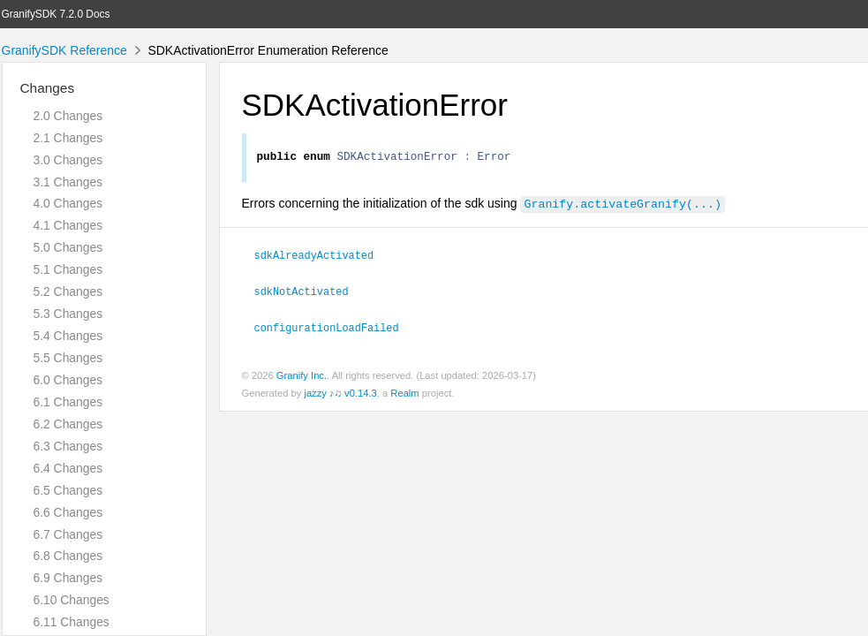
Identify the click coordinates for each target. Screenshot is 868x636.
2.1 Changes (68, 138)
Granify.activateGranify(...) (622, 206)
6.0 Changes (68, 380)
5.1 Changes (68, 269)
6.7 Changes (68, 534)
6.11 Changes (71, 622)
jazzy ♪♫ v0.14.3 (340, 393)
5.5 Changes (68, 358)
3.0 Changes (68, 160)
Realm (404, 393)
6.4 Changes (68, 468)
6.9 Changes (68, 578)
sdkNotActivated (309, 292)
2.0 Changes (68, 116)
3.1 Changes (68, 182)
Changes (47, 87)
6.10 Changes (71, 600)
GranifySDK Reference (64, 50)
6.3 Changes (68, 446)
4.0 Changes (68, 203)
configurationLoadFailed (334, 328)
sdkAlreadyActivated (321, 257)
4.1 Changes (68, 225)
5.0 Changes (68, 247)
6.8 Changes (68, 556)
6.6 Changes (68, 512)
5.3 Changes (68, 314)
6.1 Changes (68, 402)
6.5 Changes (68, 490)
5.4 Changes (68, 336)
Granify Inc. (301, 375)
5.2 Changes (68, 291)
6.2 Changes (68, 424)
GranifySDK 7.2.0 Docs (56, 14)
